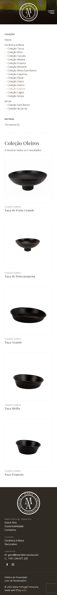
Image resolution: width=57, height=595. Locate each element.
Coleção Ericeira (17, 63)
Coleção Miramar (17, 66)
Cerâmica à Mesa (14, 45)
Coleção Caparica (17, 74)
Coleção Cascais (17, 56)
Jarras (8, 101)
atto (24, 590)
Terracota (10, 124)
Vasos (8, 39)
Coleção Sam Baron (19, 105)
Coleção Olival (15, 77)
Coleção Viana (16, 81)
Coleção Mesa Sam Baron (22, 70)
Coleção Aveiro (16, 85)
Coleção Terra (16, 48)
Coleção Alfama (16, 59)
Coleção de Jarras (17, 108)
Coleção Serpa (16, 96)
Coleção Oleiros (16, 88)
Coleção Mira (15, 52)
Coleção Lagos (16, 92)
